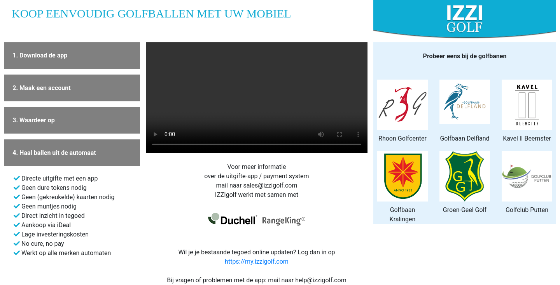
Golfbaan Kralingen (403, 214)
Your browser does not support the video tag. (257, 97)
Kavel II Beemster (527, 138)
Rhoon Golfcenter (402, 138)
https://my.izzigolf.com (257, 261)
